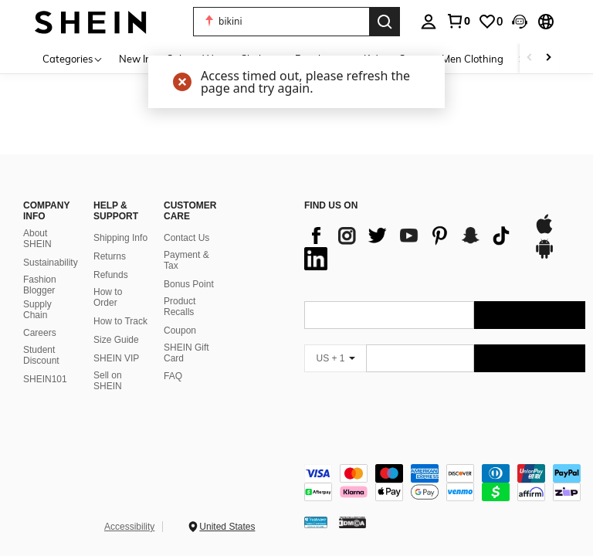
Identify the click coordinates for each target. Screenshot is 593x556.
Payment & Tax (186, 260)
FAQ (173, 376)
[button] (519, 21)
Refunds (110, 275)
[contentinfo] (444, 482)
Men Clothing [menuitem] (472, 59)
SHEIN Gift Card (186, 353)
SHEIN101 (45, 379)
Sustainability (50, 262)
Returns (109, 256)
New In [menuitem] (135, 59)
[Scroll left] (529, 58)
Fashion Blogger (39, 285)
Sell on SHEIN (107, 381)
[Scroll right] (548, 58)
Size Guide (116, 339)
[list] (411, 247)
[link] (458, 21)
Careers (39, 332)
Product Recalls (179, 306)
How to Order (107, 297)
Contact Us (186, 237)
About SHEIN (37, 238)
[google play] (544, 256)
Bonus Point (189, 284)
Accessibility (129, 526)
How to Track (120, 321)
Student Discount (41, 355)
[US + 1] (335, 358)
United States (227, 526)
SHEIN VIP (116, 358)
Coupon (180, 330)
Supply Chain (37, 309)
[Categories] (73, 58)
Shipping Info (120, 237)
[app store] (544, 231)
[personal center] (428, 21)
